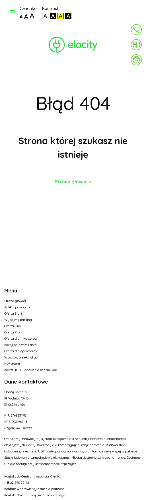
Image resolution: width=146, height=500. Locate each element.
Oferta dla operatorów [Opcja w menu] (21, 351)
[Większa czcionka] (26, 16)
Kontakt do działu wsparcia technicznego (34, 495)
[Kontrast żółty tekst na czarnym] (68, 16)
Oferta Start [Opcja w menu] (13, 313)
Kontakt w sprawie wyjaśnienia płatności (34, 489)
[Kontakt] (136, 29)
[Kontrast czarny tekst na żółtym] (60, 16)
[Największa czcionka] (32, 16)
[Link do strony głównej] (73, 45)
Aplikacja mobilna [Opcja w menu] (17, 307)
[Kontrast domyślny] (45, 16)
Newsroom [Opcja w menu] (12, 364)
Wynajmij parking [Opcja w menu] (18, 320)
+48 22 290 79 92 (16, 483)
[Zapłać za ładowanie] (136, 44)
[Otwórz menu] (12, 13)
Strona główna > (73, 182)
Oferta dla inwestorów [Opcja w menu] (20, 339)
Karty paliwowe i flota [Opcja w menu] (20, 345)
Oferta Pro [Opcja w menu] (12, 332)
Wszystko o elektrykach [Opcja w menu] (21, 357)
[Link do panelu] (136, 59)
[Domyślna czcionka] (21, 16)
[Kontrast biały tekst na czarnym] (53, 16)
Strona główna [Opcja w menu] (15, 301)
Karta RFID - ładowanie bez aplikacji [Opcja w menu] (31, 370)
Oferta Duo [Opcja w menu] (12, 326)
